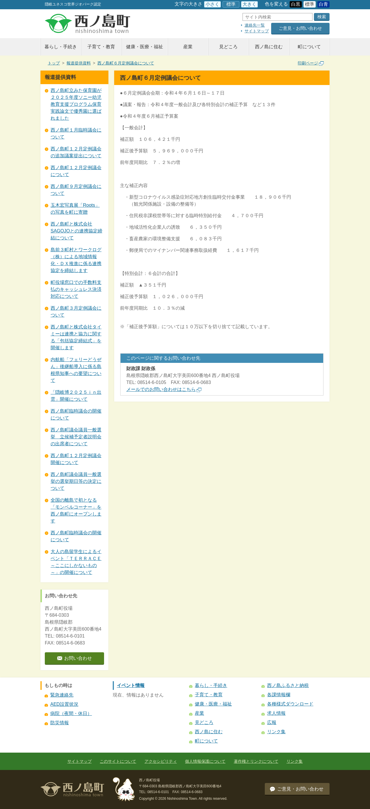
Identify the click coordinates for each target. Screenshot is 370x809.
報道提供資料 (78, 63)
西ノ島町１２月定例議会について (76, 171)
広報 (271, 722)
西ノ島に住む (269, 46)
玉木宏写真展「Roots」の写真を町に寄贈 (75, 209)
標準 (231, 4)
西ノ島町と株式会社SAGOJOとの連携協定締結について (76, 230)
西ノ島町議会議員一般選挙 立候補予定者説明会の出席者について (76, 436)
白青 (323, 4)
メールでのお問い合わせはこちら (163, 389)
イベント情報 (131, 685)
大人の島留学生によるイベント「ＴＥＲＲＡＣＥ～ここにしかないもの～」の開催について (76, 562)
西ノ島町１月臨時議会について (76, 133)
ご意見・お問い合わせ (300, 28)
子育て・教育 (101, 46)
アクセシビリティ (161, 761)
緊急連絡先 (61, 694)
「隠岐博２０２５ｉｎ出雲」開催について (76, 396)
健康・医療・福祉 (144, 46)
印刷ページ (311, 63)
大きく (249, 4)
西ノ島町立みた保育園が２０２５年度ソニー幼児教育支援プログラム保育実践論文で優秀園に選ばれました (76, 104)
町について (309, 46)
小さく (212, 4)
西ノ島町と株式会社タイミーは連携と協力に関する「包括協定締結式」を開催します (76, 337)
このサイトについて (118, 761)
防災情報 (59, 722)
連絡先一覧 (255, 25)
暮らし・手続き (61, 46)
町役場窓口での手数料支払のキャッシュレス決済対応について (76, 289)
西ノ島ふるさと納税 (288, 685)
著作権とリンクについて (256, 761)
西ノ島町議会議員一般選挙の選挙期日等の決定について (76, 481)
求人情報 (276, 713)
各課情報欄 (278, 694)
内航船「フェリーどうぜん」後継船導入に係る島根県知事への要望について (76, 370)
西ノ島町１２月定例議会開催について (76, 459)
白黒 (295, 4)
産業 (188, 46)
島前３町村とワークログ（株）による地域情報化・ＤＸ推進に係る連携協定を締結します (76, 260)
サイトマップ (257, 31)
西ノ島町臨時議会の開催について (76, 414)
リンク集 (276, 731)
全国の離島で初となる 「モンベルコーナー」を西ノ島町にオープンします (76, 510)
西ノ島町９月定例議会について (76, 190)
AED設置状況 (64, 704)
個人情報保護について (205, 761)
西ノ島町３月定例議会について (76, 311)
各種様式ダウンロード (290, 703)
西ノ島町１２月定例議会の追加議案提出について (76, 152)
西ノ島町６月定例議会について (125, 63)
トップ (54, 63)
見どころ (228, 46)
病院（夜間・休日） (71, 713)
